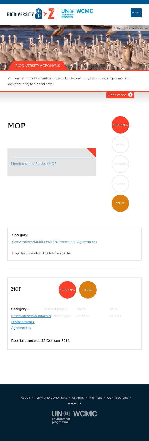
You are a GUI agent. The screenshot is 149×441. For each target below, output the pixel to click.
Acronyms (120, 124)
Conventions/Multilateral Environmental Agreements (54, 242)
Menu (136, 13)
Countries (120, 164)
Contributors (117, 397)
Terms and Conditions (51, 397)
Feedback (74, 403)
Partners (95, 397)
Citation (78, 397)
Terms (120, 203)
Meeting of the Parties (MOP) (34, 163)
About (25, 397)
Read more (117, 95)
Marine (120, 183)
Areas (120, 144)
